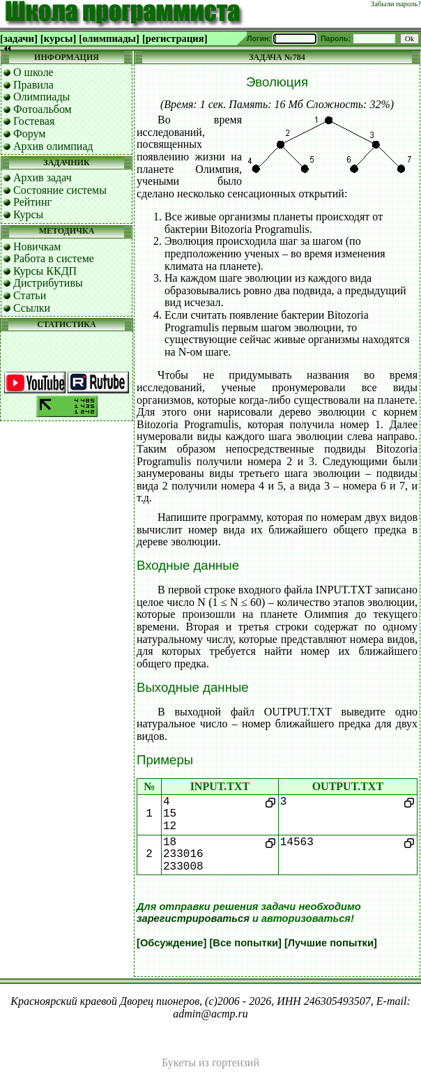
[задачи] (19, 38)
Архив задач (42, 177)
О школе (33, 72)
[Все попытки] (245, 942)
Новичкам (37, 246)
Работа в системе (53, 258)
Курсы (28, 214)
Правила (33, 85)
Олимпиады (41, 97)
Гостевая (33, 121)
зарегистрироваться (193, 918)
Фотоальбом (42, 109)
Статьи (29, 295)
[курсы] (58, 38)
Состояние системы (60, 190)
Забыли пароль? (396, 4)
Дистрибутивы (48, 283)
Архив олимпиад (53, 146)
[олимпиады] (109, 38)
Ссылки (31, 308)
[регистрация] (175, 38)
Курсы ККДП (45, 271)
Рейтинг (32, 202)
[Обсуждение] (171, 942)
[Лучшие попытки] (330, 942)
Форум (29, 133)
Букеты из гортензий (210, 1062)
